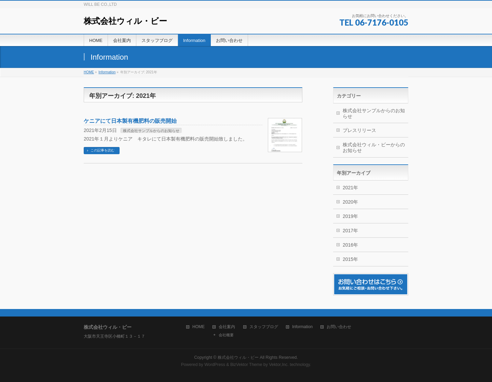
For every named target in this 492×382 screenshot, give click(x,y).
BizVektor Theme (246, 364)
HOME (198, 327)
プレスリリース (359, 130)
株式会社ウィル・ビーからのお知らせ (374, 147)
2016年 (350, 245)
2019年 (350, 216)
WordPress (214, 364)
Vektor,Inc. (279, 364)
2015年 (350, 259)
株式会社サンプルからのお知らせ (151, 131)
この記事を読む (102, 150)
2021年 (350, 187)
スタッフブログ (263, 327)
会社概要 (226, 335)
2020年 (350, 202)
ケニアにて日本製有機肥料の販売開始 (130, 121)
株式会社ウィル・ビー (125, 21)
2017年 (350, 230)
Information (302, 327)
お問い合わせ (339, 327)
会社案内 (227, 327)
